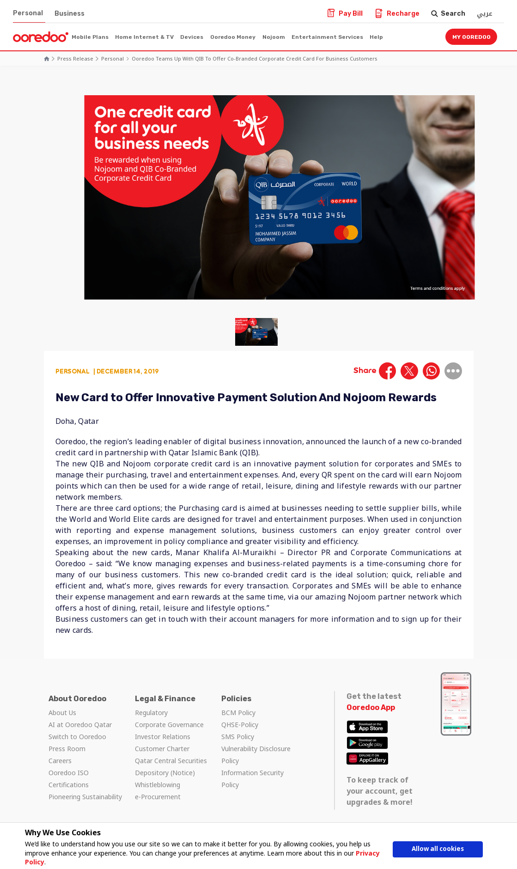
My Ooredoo (471, 37)
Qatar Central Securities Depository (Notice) (171, 766)
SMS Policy (237, 736)
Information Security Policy (252, 778)
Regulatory (151, 712)
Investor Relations (162, 736)
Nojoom (273, 37)
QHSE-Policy (239, 724)
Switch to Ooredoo (77, 736)
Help (376, 37)
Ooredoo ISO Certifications (69, 778)
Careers (60, 760)
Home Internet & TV (144, 37)
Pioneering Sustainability (85, 796)
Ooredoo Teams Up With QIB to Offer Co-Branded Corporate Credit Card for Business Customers (254, 58)
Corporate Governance (169, 724)
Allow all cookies (438, 849)
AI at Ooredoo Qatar (80, 724)
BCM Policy (238, 712)
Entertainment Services (327, 37)
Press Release (75, 58)
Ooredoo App (371, 707)
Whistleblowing (157, 784)
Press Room (67, 748)
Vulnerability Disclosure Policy (256, 754)
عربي (485, 13)
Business (70, 14)
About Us (62, 712)
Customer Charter (162, 748)
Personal (28, 13)
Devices (191, 37)
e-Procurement (158, 796)
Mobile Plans (90, 37)
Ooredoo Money (232, 37)
